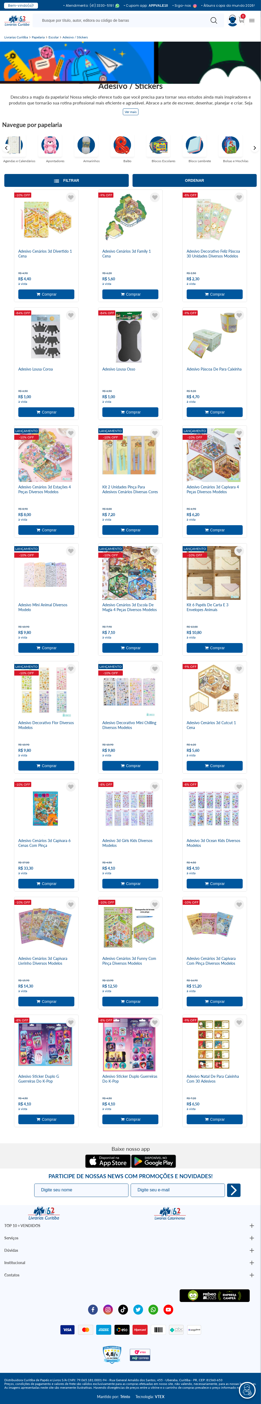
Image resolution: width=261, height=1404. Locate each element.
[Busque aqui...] (121, 20)
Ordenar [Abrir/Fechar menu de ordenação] (194, 180)
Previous (6, 148)
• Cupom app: (146, 5)
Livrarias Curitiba (16, 37)
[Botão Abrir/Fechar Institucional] (252, 1226)
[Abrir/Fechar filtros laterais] (66, 180)
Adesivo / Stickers (75, 37)
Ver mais (131, 112)
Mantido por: (113, 1396)
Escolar (53, 37)
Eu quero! (234, 1190)
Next (255, 148)
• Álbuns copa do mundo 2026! (228, 5)
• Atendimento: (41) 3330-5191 (91, 6)
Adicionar (46, 294)
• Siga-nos (184, 6)
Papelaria (38, 37)
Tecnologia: (149, 1396)
